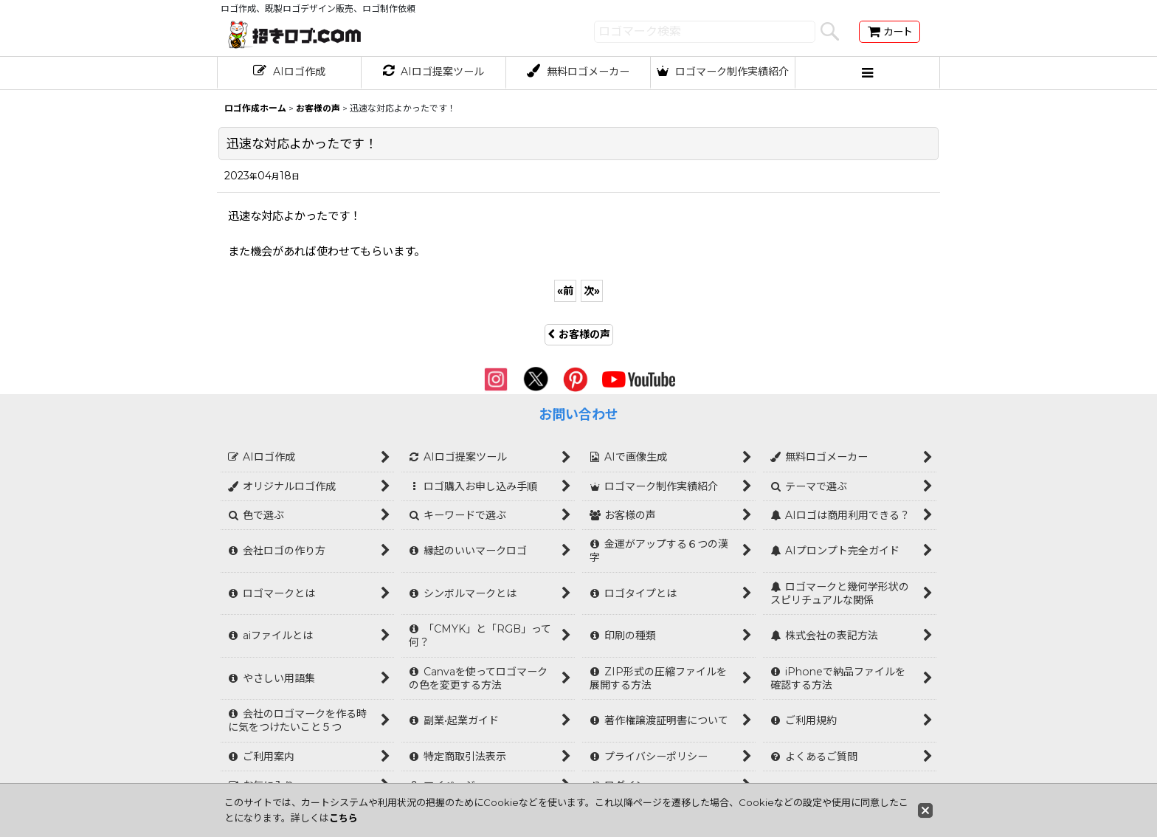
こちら (343, 818)
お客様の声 (579, 334)
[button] (867, 73)
